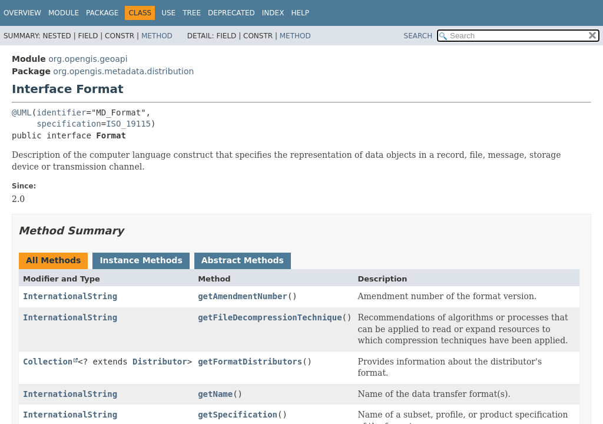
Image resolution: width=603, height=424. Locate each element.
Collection (47, 361)
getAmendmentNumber (242, 296)
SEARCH (418, 36)
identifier (61, 112)
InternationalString (70, 296)
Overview (22, 13)
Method (157, 36)
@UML (22, 112)
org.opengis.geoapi (87, 59)
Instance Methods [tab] (141, 260)
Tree (192, 13)
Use (168, 13)
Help (300, 13)
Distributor (159, 361)
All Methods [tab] (53, 260)
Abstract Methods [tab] (242, 260)
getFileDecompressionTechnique (270, 317)
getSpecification (237, 414)
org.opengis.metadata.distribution (123, 71)
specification (69, 123)
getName (215, 394)
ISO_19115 (128, 123)
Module (63, 13)
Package (102, 13)
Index (273, 13)
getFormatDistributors (250, 361)
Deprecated (231, 13)
